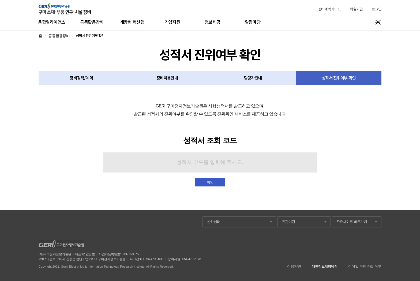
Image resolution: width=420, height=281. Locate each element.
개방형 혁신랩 (132, 22)
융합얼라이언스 (51, 22)
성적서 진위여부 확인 (339, 78)
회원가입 (356, 9)
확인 (210, 182)
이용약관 (294, 266)
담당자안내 (253, 78)
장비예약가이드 (329, 9)
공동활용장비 (91, 22)
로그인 (376, 9)
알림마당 (252, 22)
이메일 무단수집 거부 (364, 266)
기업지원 (172, 22)
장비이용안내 (167, 78)
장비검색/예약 (81, 78)
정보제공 (212, 22)
